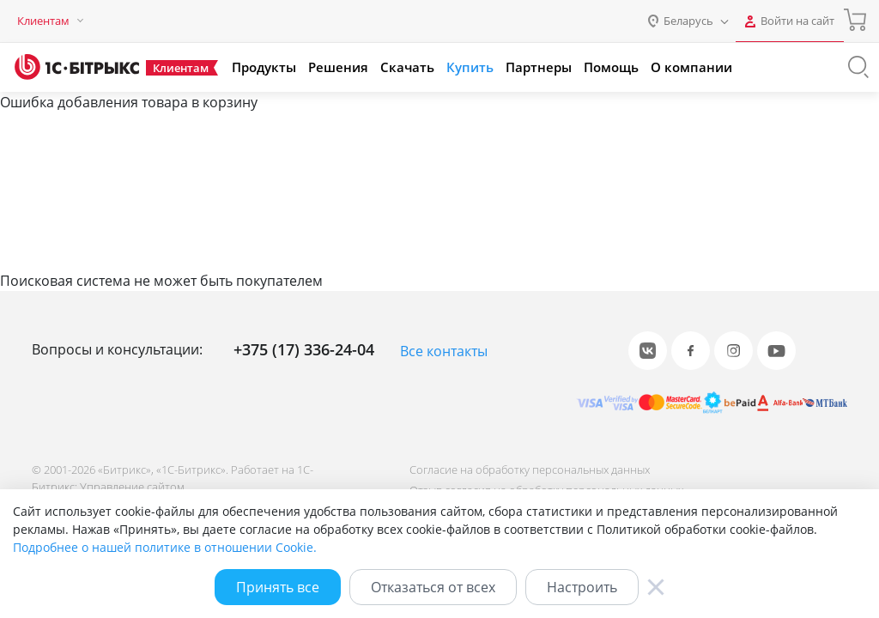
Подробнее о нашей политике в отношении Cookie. (165, 547)
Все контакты (444, 351)
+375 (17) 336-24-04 (303, 349)
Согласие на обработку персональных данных (528, 469)
